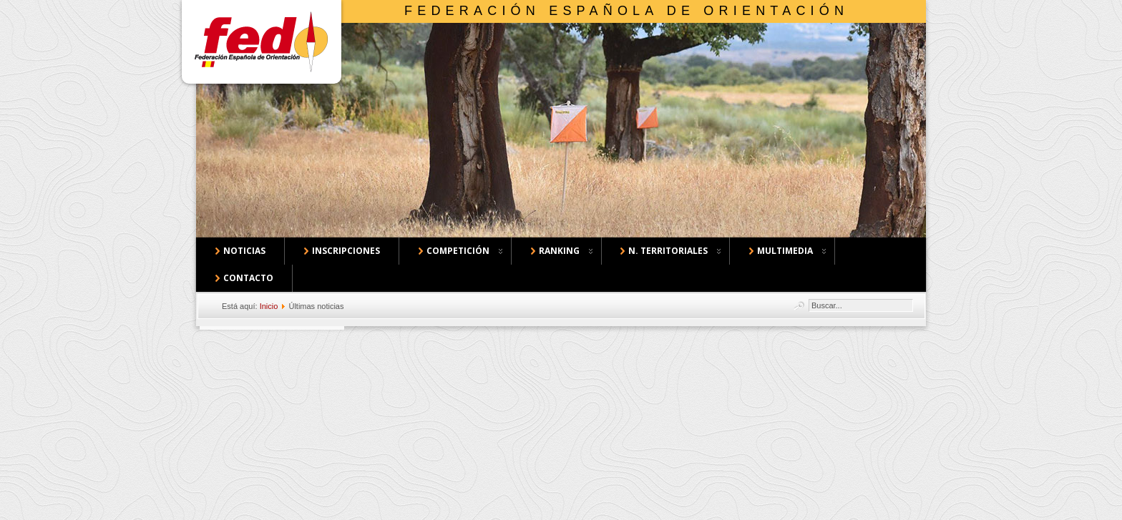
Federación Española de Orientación (626, 11)
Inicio (269, 306)
